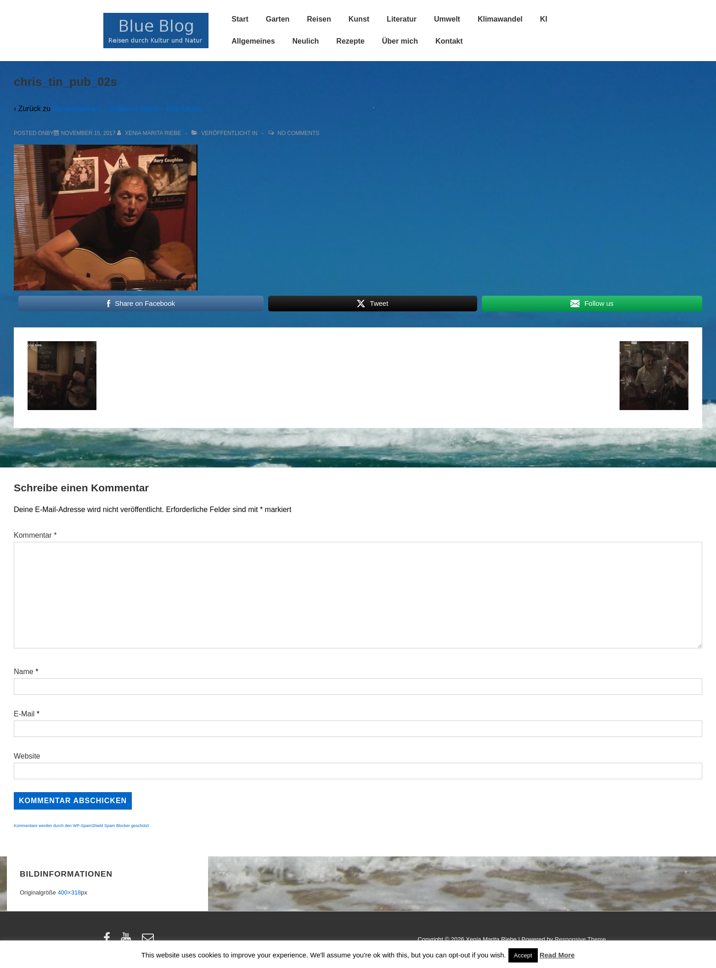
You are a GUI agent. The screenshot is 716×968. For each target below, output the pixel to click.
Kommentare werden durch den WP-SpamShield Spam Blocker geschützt (81, 825)
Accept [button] (523, 955)
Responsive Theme (580, 939)
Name (24, 671)
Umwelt (447, 19)
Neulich (306, 41)
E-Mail (24, 714)
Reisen (319, 19)
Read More (557, 955)
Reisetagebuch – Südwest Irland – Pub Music (126, 109)
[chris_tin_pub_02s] (88, 133)
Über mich (400, 41)
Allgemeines (253, 41)
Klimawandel (500, 19)
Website (27, 756)
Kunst (359, 19)
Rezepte (350, 41)
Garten (278, 19)
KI (543, 19)
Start (239, 19)
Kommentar (35, 535)
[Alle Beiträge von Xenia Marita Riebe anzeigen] (150, 133)
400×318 (69, 892)
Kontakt (449, 41)
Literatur (402, 19)
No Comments (298, 133)
